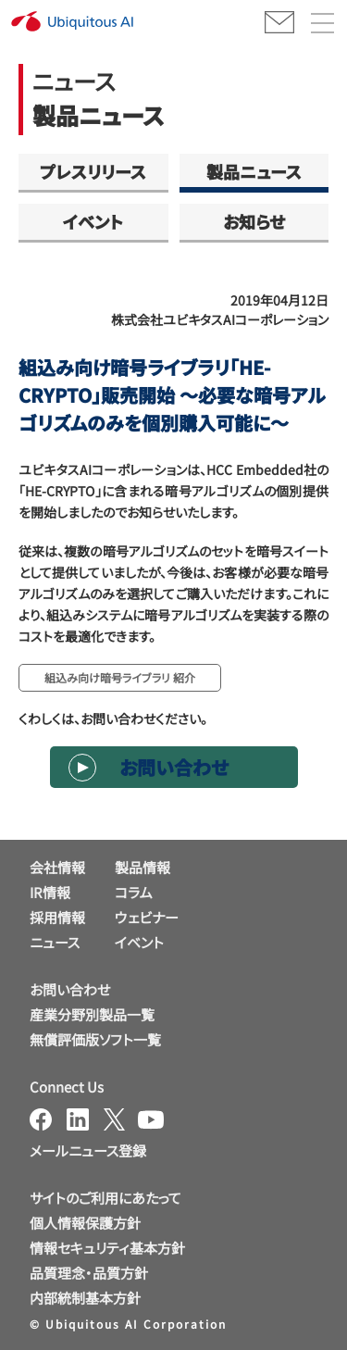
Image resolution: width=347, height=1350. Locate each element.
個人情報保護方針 (85, 1222)
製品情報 (142, 867)
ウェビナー (147, 917)
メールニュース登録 (88, 1150)
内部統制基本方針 (85, 1297)
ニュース (55, 942)
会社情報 (57, 867)
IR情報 (50, 892)
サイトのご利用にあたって (105, 1197)
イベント (93, 221)
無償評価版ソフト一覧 (95, 1039)
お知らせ (254, 221)
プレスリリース (93, 171)
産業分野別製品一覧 (92, 1014)
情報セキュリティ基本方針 (107, 1247)
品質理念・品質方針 (89, 1272)
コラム (134, 892)
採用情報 (57, 917)
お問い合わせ (174, 767)
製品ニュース (254, 171)
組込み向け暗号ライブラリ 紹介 (119, 677)
